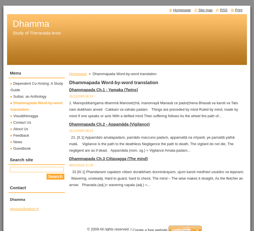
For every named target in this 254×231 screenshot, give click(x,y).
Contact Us (22, 122)
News (17, 142)
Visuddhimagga (25, 116)
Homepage (78, 74)
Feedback (21, 135)
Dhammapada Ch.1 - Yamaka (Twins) (103, 90)
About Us (20, 129)
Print (238, 10)
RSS (223, 10)
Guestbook (22, 148)
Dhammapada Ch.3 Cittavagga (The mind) (108, 158)
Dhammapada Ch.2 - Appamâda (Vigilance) (109, 124)
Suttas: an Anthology (29, 96)
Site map (205, 10)
